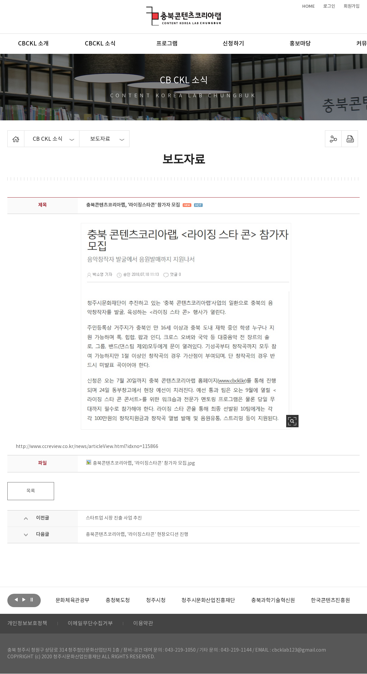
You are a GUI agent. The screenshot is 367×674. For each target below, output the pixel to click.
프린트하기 (349, 138)
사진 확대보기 (292, 421)
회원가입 (352, 6)
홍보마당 (300, 43)
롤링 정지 (31, 599)
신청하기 (233, 43)
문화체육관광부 (72, 600)
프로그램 (167, 43)
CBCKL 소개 (33, 43)
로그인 (329, 6)
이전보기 (16, 599)
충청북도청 (118, 600)
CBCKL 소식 (100, 43)
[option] (72, 600)
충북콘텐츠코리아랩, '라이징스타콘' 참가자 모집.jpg (140, 463)
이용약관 (143, 624)
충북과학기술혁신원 (273, 600)
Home (9, 134)
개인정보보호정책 (27, 624)
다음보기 (24, 599)
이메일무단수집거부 (90, 624)
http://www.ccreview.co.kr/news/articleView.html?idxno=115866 (87, 446)
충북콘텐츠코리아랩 (147, 10)
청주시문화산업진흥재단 (208, 600)
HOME (308, 6)
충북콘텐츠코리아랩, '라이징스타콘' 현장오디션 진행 (137, 534)
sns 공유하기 (333, 138)
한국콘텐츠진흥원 (330, 600)
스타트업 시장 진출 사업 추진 (114, 518)
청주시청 (155, 600)
